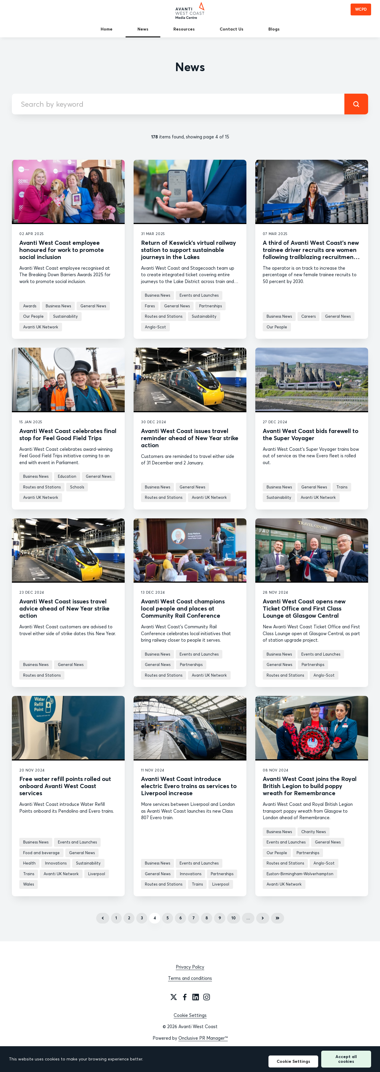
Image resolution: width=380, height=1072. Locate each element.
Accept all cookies (346, 1059)
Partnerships (210, 305)
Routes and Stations (163, 316)
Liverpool (96, 873)
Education (67, 476)
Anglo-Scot (155, 327)
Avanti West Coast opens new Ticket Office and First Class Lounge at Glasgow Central (304, 608)
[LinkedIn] (195, 997)
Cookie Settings (190, 1015)
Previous (102, 918)
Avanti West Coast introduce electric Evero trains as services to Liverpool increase (189, 786)
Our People (33, 316)
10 (234, 918)
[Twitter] (173, 997)
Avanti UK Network (40, 327)
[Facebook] (184, 997)
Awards (29, 305)
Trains (341, 487)
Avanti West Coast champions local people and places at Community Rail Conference (183, 608)
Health (29, 863)
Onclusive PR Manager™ (203, 1038)
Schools (77, 487)
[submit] (356, 104)
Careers (308, 316)
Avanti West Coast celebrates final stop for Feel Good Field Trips (67, 434)
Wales (28, 884)
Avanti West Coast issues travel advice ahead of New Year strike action (64, 608)
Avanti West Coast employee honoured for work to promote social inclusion (61, 250)
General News (93, 305)
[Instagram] (206, 997)
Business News (58, 305)
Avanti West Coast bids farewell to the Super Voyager (310, 434)
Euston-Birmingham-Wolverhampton (300, 873)
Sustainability (65, 316)
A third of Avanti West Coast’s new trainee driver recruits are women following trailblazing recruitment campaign (311, 253)
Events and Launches (199, 295)
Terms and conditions (190, 978)
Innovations (55, 863)
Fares (150, 305)
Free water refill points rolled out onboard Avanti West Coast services (65, 786)
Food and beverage (41, 852)
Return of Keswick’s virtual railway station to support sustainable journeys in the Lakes (188, 250)
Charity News (313, 831)
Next (262, 918)
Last (277, 918)
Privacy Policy (190, 967)
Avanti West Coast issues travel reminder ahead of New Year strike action (189, 438)
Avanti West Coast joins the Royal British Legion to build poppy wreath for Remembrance (310, 786)
